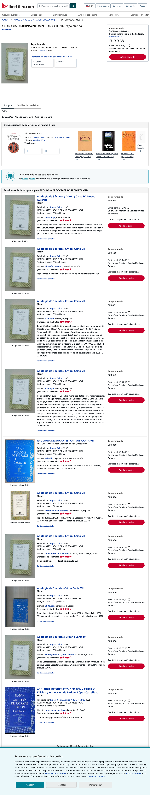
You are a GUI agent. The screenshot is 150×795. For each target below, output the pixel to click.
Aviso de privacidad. (97, 776)
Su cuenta (117, 6)
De (42, 63)
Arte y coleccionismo (87, 14)
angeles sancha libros (55, 710)
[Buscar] (73, 5)
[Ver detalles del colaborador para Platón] (6, 29)
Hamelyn (49, 318)
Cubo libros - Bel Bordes (57, 553)
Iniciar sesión (103, 6)
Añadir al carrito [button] (127, 57)
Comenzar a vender (140, 14)
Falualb (48, 458)
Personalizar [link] (95, 784)
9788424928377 (62, 137)
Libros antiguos (60, 14)
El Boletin (50, 605)
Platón (25, 178)
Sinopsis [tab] (8, 105)
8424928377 (40, 137)
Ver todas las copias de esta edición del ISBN (51, 56)
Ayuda (142, 6)
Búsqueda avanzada (10, 14)
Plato (32, 178)
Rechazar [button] (61, 785)
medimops (50, 217)
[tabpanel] (52, 114)
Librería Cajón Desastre (56, 510)
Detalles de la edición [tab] (28, 105)
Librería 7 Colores (53, 266)
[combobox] (53, 5)
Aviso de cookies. (134, 773)
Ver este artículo (115, 36)
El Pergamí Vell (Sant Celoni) (59, 654)
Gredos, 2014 (39, 140)
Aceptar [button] (30, 785)
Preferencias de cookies (55, 773)
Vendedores (114, 14)
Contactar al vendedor (45, 239)
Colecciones (36, 14)
